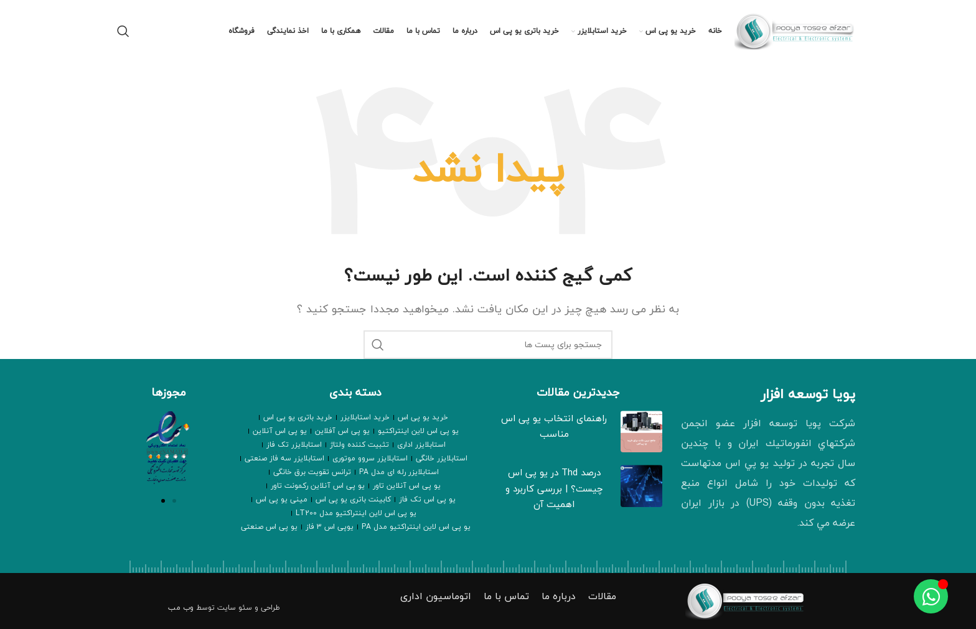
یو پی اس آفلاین (342, 430)
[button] (163, 501)
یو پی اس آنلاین (280, 430)
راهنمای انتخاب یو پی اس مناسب (554, 426)
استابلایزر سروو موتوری (370, 458)
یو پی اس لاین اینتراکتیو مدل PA (416, 526)
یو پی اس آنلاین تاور (407, 485)
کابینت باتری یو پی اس (353, 499)
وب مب (181, 607)
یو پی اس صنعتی (269, 526)
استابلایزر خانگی (441, 458)
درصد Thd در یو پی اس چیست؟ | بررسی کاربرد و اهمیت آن (554, 488)
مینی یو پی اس (281, 499)
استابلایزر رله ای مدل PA (399, 471)
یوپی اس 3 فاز (330, 526)
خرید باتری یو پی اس (297, 417)
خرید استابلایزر (365, 417)
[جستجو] (123, 31)
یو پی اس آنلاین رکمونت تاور (318, 485)
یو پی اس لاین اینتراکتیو (418, 430)
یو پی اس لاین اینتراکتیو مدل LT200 (356, 513)
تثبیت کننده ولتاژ (359, 444)
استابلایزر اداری (421, 444)
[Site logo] (796, 30)
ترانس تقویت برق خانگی (312, 471)
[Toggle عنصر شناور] (931, 596)
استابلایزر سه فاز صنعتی (284, 458)
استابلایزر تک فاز (294, 444)
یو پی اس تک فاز (427, 499)
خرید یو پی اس (423, 417)
